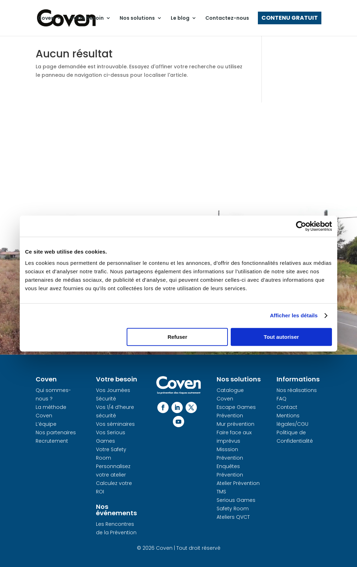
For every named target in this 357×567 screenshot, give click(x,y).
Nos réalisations (297, 390)
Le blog (180, 17)
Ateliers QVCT (233, 517)
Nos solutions (137, 17)
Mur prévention (235, 424)
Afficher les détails (293, 315)
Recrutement (52, 440)
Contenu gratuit (289, 18)
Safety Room (233, 508)
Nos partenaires (56, 432)
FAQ (281, 398)
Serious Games (236, 500)
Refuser (177, 337)
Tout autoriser (281, 337)
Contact (287, 407)
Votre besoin (87, 17)
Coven (46, 17)
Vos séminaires (115, 424)
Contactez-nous (227, 17)
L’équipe (46, 424)
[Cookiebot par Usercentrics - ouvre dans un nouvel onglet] (301, 226)
